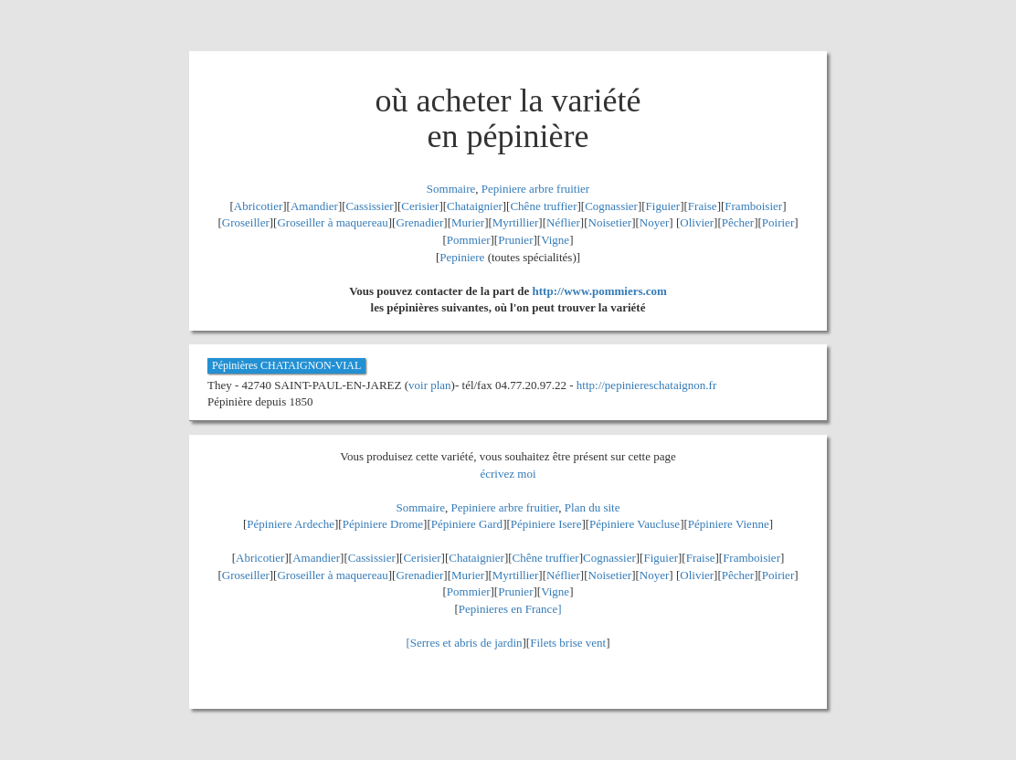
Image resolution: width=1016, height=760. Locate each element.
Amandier (314, 206)
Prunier (515, 240)
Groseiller (246, 222)
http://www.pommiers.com (600, 291)
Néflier (563, 222)
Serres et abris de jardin (466, 642)
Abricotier (258, 206)
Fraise (702, 206)
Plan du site (592, 507)
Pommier (469, 240)
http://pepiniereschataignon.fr (646, 385)
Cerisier (420, 206)
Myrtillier (515, 222)
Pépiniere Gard (467, 524)
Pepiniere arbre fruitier (535, 188)
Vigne (555, 240)
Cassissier (370, 206)
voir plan (429, 385)
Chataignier (475, 206)
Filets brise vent (568, 642)
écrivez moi (508, 473)
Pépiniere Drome (383, 524)
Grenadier (419, 222)
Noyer (655, 222)
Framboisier (753, 206)
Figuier (663, 206)
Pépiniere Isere (546, 524)
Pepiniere (461, 257)
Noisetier (610, 222)
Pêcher (738, 222)
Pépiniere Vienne (728, 524)
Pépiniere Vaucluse (634, 524)
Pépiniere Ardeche (290, 524)
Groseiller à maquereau (332, 222)
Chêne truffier (543, 206)
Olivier (697, 222)
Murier (467, 222)
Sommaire (451, 188)
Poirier (778, 222)
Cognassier (611, 206)
